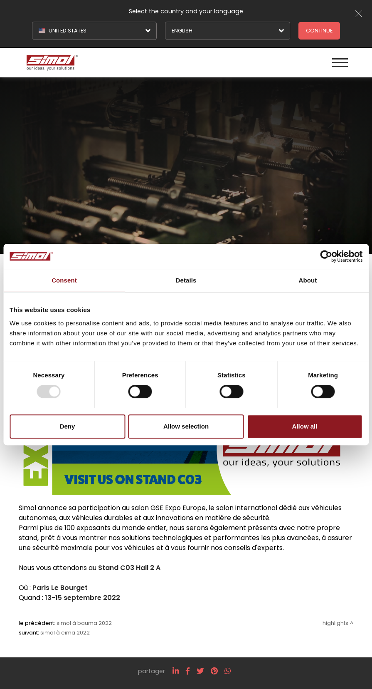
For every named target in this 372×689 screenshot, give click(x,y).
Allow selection (186, 426)
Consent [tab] (64, 280)
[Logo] (105, 62)
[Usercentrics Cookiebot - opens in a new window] (326, 256)
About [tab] (308, 280)
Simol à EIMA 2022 (65, 632)
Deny (67, 426)
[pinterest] (214, 671)
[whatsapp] (227, 671)
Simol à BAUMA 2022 (84, 623)
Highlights (335, 623)
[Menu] (340, 62)
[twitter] (200, 671)
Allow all (305, 426)
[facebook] (187, 671)
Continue (319, 30)
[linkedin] (175, 671)
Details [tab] (186, 280)
